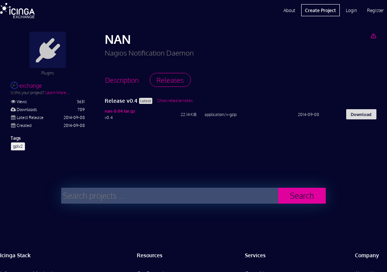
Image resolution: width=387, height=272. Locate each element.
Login (351, 10)
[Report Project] (373, 36)
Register (375, 10)
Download (361, 114)
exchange (26, 85)
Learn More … (57, 92)
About (289, 10)
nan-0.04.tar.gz (120, 110)
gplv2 (18, 146)
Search (302, 195)
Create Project (320, 10)
